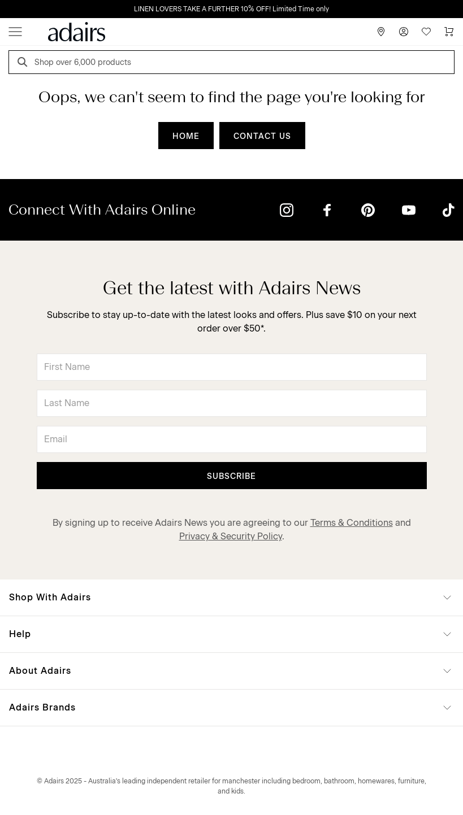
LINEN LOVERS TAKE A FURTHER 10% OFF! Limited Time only (231, 9)
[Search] (24, 63)
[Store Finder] (381, 31)
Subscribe (231, 476)
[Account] (403, 31)
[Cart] (449, 31)
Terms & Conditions (351, 522)
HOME (186, 136)
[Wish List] (426, 31)
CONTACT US (262, 136)
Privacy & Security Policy (230, 536)
